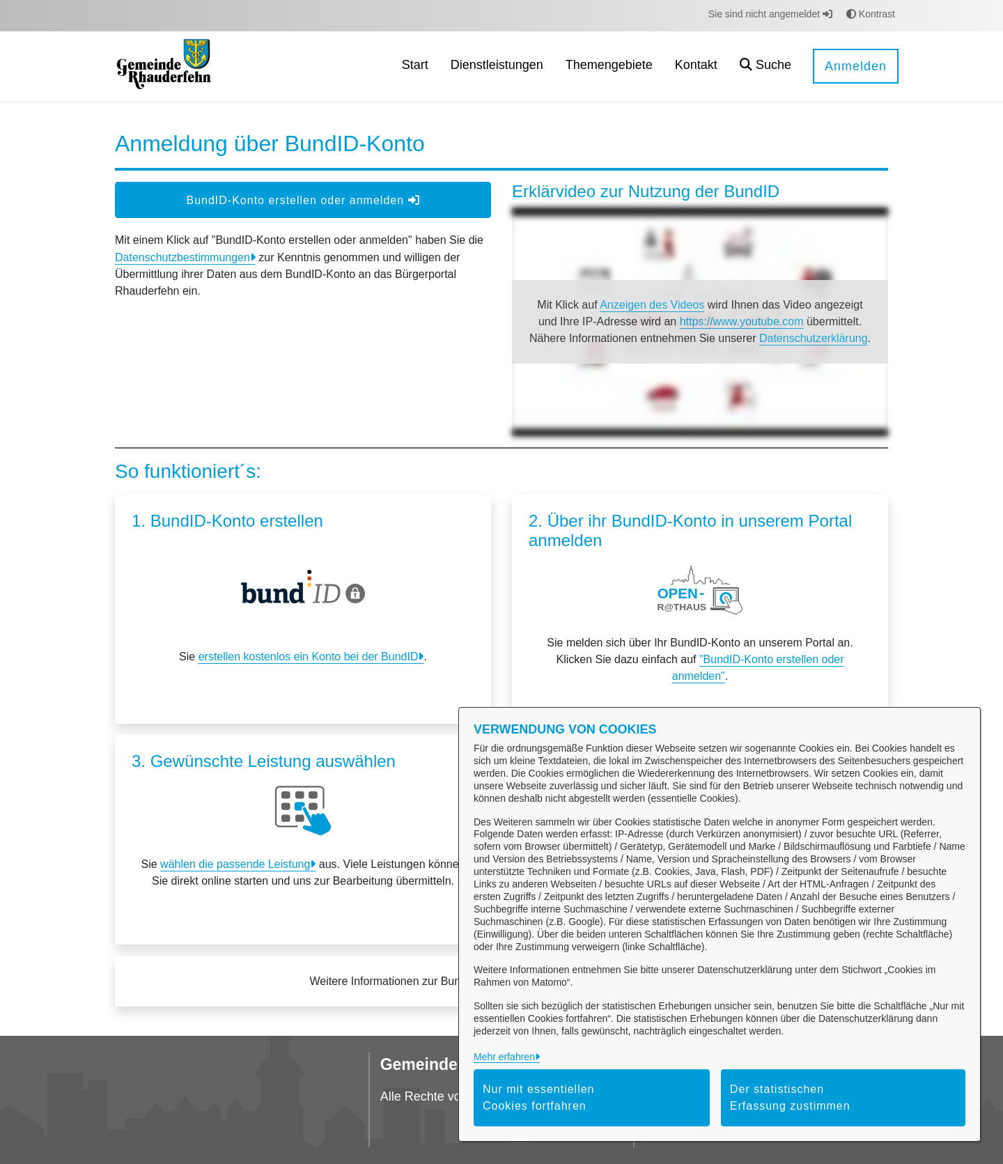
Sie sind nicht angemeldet (770, 14)
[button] (765, 66)
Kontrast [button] (870, 14)
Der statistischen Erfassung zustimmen (790, 1097)
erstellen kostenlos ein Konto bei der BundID (309, 656)
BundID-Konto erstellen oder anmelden (302, 200)
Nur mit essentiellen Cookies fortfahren (539, 1097)
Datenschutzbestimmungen (182, 257)
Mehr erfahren (504, 1056)
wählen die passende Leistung (235, 864)
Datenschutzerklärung (813, 338)
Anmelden (856, 66)
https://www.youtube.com (742, 321)
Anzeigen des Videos (652, 305)
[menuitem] (415, 66)
